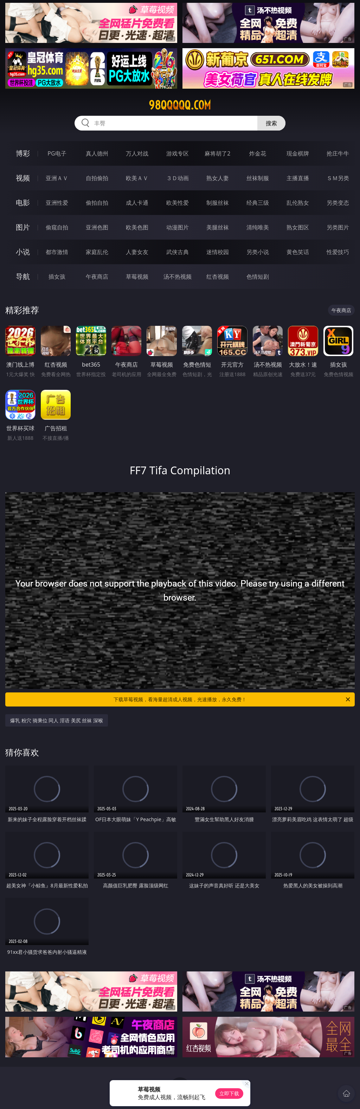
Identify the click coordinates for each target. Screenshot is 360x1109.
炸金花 (257, 153)
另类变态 (338, 203)
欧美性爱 (177, 203)
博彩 (23, 153)
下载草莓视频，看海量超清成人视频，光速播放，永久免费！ (232, 699)
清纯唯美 (257, 227)
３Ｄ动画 (177, 178)
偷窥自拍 (57, 227)
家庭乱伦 (97, 252)
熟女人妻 (217, 178)
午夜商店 (97, 276)
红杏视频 (217, 276)
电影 (23, 202)
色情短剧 (257, 276)
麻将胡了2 (217, 153)
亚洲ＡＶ (57, 178)
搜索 (271, 123)
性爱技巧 (338, 252)
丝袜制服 (257, 178)
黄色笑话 (298, 252)
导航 (23, 276)
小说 (23, 251)
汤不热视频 (177, 276)
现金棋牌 (298, 153)
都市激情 (57, 252)
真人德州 (97, 153)
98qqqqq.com (180, 105)
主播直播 (298, 178)
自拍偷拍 (97, 178)
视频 (23, 178)
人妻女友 (137, 252)
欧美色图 (137, 227)
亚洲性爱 (57, 203)
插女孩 (57, 276)
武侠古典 (177, 252)
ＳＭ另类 (338, 178)
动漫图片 (177, 227)
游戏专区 (177, 153)
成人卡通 (137, 203)
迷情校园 (217, 252)
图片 (23, 227)
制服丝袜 (217, 203)
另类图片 (338, 227)
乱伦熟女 (298, 203)
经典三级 (257, 203)
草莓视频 (137, 276)
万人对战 (137, 153)
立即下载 (229, 1093)
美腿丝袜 (217, 227)
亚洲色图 (97, 227)
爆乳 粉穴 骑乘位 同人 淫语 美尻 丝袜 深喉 (56, 720)
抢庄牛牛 (338, 153)
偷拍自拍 (97, 203)
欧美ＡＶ (137, 178)
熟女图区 (298, 227)
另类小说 (257, 252)
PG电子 (56, 153)
